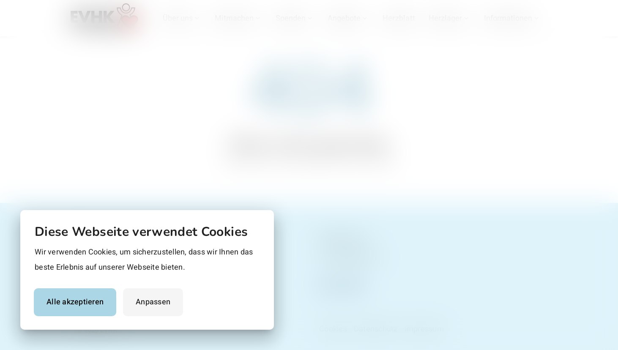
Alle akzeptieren (75, 302)
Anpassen (153, 302)
